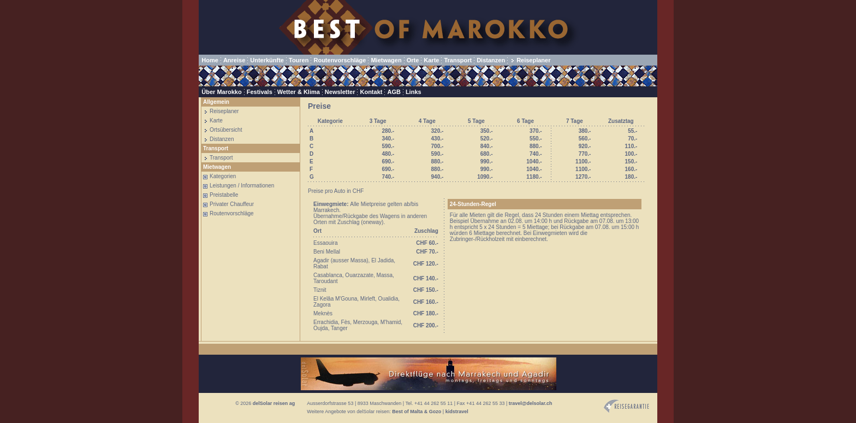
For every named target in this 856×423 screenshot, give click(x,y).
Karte (431, 60)
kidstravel (456, 411)
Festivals (259, 92)
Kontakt (371, 92)
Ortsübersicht (226, 130)
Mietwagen (386, 60)
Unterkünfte (267, 60)
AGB (393, 92)
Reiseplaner (533, 60)
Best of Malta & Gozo (416, 411)
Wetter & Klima (298, 92)
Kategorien (223, 176)
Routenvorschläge (339, 60)
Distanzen (491, 60)
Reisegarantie (626, 406)
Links (413, 92)
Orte (413, 60)
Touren (298, 60)
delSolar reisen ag (274, 403)
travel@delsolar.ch (530, 403)
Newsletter (340, 92)
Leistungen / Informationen (242, 186)
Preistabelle (224, 195)
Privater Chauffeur (232, 204)
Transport (458, 60)
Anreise (234, 60)
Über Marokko (221, 92)
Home (209, 60)
